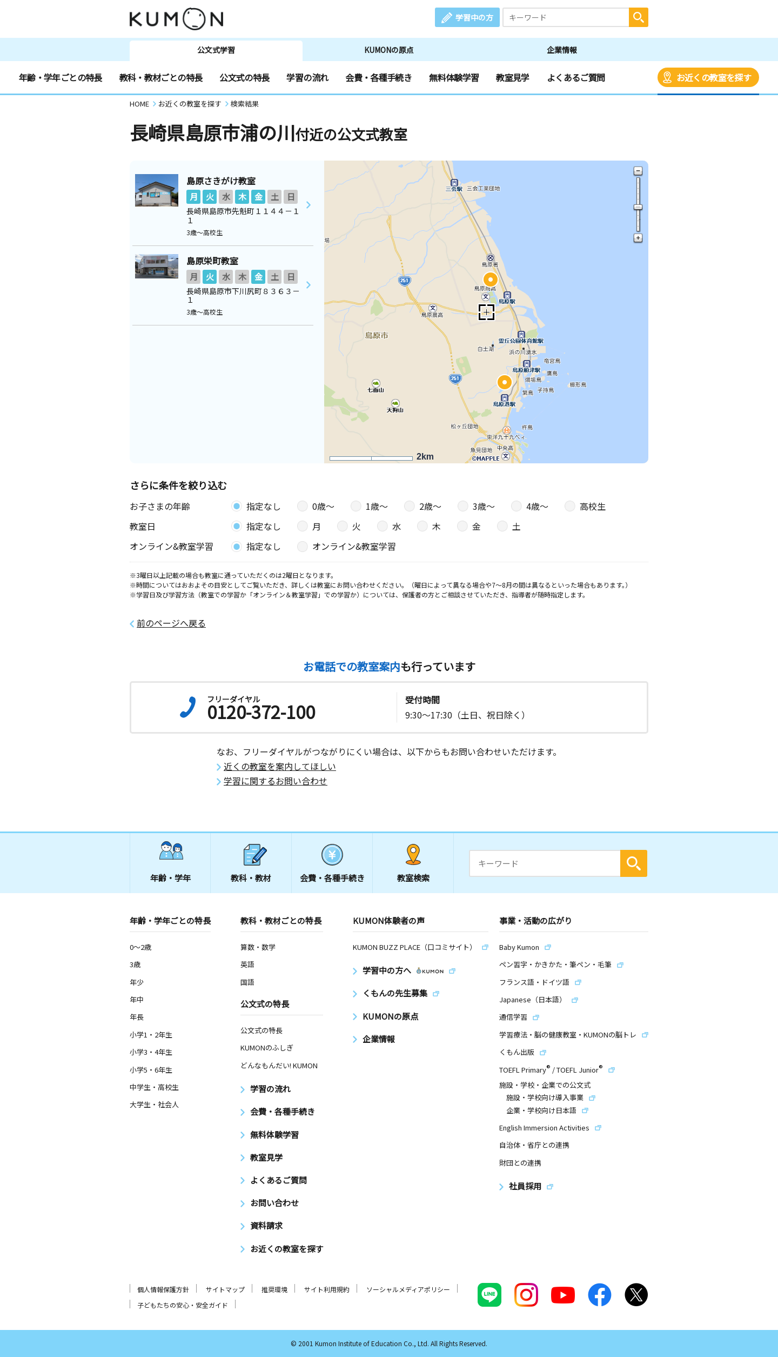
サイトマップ (225, 1289)
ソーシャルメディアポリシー (408, 1289)
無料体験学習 (454, 77)
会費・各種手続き (378, 77)
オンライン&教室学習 (354, 546)
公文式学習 (216, 49)
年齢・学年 (170, 877)
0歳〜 (323, 506)
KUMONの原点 (389, 49)
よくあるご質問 (576, 77)
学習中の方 (474, 17)
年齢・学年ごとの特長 (60, 77)
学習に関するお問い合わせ (275, 781)
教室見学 (512, 77)
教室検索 (413, 877)
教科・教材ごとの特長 (161, 77)
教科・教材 (251, 877)
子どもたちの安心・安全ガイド (182, 1304)
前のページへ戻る (171, 623)
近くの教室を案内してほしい (280, 766)
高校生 (593, 506)
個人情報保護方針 (163, 1289)
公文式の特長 (244, 77)
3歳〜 (484, 506)
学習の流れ (307, 77)
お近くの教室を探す (713, 77)
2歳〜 (430, 506)
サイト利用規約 (327, 1289)
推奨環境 (274, 1289)
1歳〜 (377, 506)
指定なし (263, 506)
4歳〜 (537, 506)
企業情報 (562, 49)
